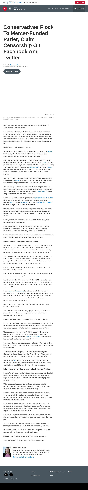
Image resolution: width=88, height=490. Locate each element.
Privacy (33, 471)
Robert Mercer (34, 167)
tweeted (50, 151)
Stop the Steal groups (32, 337)
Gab (14, 360)
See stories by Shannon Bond (23, 457)
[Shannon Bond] (7, 452)
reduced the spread (44, 202)
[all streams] (79, 8)
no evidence (41, 191)
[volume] (9, 9)
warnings (24, 202)
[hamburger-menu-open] (4, 2)
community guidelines (16, 291)
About (51, 475)
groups (12, 202)
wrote (17, 180)
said (44, 162)
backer (50, 167)
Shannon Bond (15, 65)
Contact (70, 471)
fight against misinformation (43, 198)
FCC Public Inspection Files (57, 471)
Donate (81, 3)
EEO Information (35, 475)
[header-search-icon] (72, 2)
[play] (4, 9)
